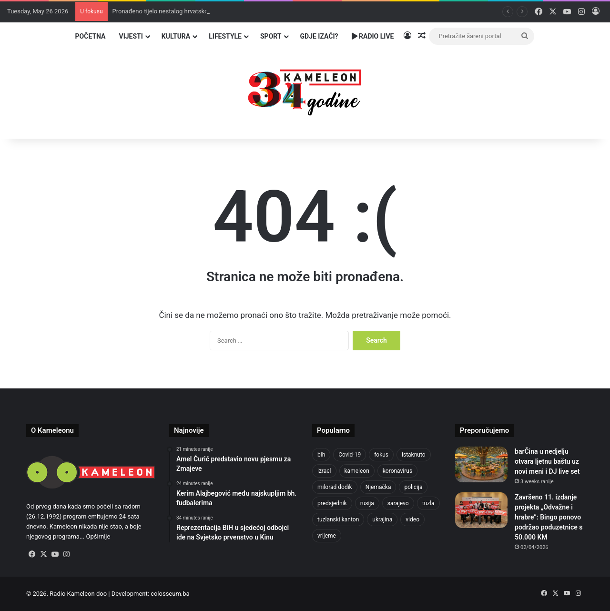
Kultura (176, 36)
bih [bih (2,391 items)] (321, 454)
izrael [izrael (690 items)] (324, 471)
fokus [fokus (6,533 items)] (381, 454)
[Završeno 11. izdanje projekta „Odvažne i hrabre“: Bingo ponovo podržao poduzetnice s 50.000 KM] (481, 510)
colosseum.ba (170, 593)
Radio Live (373, 36)
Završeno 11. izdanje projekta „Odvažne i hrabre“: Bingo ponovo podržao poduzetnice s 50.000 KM (548, 517)
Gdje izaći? (319, 36)
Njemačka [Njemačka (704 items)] (378, 487)
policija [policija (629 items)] (413, 487)
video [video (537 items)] (412, 519)
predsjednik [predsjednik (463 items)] (332, 503)
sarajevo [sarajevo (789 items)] (398, 503)
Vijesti (130, 36)
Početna (90, 36)
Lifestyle (225, 36)
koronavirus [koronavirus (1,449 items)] (397, 471)
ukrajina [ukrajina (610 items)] (382, 519)
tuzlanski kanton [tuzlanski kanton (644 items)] (338, 519)
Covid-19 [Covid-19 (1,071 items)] (349, 454)
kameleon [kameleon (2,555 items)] (357, 471)
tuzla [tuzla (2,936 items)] (428, 503)
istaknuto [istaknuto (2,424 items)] (414, 454)
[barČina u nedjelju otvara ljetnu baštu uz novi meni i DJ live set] (481, 464)
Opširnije (98, 536)
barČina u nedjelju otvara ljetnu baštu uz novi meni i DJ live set (547, 461)
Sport (271, 36)
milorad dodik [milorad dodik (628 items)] (334, 487)
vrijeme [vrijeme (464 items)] (326, 535)
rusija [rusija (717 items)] (367, 503)
